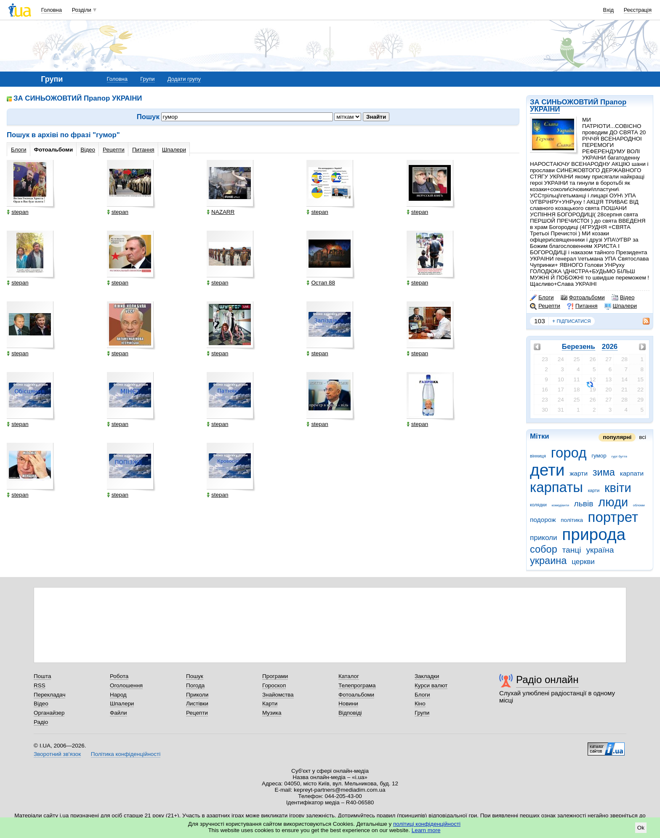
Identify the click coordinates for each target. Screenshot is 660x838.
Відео (623, 297)
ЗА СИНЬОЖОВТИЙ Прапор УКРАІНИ (578, 105)
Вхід (608, 10)
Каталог (348, 676)
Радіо (41, 722)
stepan (17, 212)
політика (572, 520)
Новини (348, 703)
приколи (543, 538)
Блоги (542, 297)
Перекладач (49, 695)
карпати (632, 473)
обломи (639, 505)
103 (539, 321)
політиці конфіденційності (426, 824)
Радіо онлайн (547, 679)
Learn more (426, 830)
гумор (599, 455)
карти (594, 490)
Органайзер (49, 713)
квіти (617, 488)
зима (604, 472)
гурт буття (619, 456)
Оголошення (126, 685)
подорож (543, 519)
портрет (613, 517)
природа (593, 534)
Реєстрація (638, 10)
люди (613, 502)
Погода (195, 685)
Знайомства (278, 695)
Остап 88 (320, 282)
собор (543, 549)
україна (600, 549)
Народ (118, 695)
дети (547, 470)
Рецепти (545, 306)
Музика (271, 713)
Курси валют (431, 685)
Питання (582, 306)
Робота (119, 676)
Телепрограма (357, 685)
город (569, 452)
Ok (640, 828)
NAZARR (220, 212)
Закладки (427, 676)
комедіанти (560, 505)
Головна (51, 10)
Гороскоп (274, 685)
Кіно (420, 703)
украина (548, 560)
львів (583, 503)
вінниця (538, 455)
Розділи (81, 10)
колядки (538, 504)
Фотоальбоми (583, 297)
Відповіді (350, 713)
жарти (579, 473)
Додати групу (184, 79)
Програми (275, 676)
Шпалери (620, 306)
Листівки (197, 703)
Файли (118, 713)
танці (571, 549)
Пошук (194, 676)
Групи (147, 79)
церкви (583, 562)
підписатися (571, 321)
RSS (39, 685)
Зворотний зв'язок (57, 754)
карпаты (556, 487)
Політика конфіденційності (125, 754)
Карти (269, 703)
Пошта (42, 676)
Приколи (197, 695)
